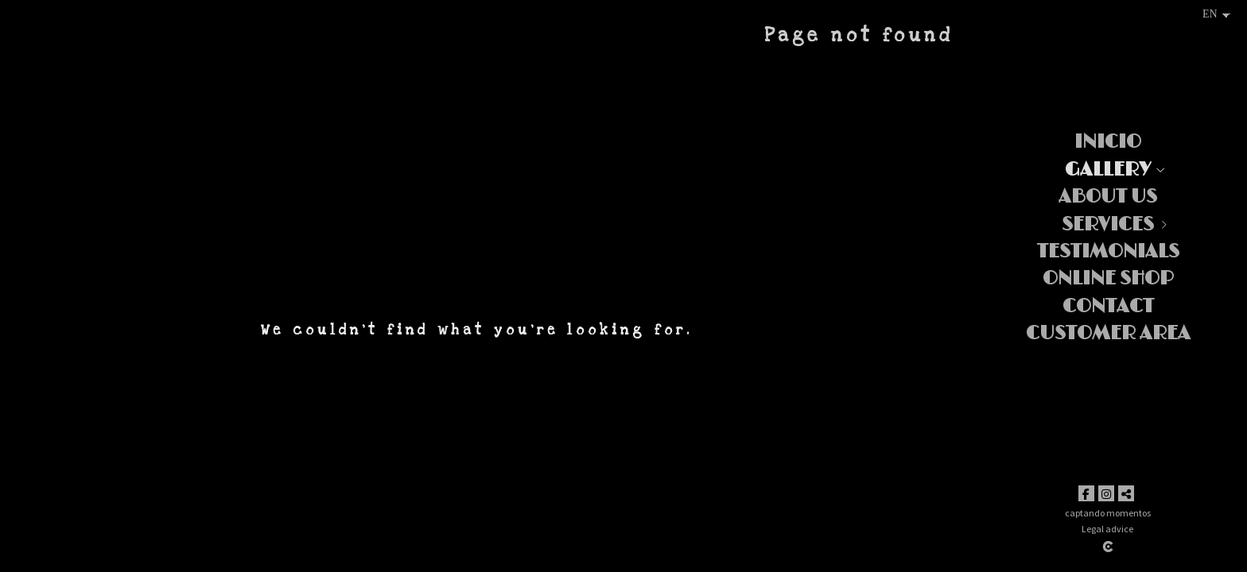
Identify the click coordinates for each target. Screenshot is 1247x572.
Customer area (1108, 333)
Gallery (1108, 169)
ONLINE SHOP (1108, 278)
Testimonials (1108, 251)
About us (1108, 196)
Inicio (1107, 141)
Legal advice (1107, 529)
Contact (1108, 306)
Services (1108, 224)
